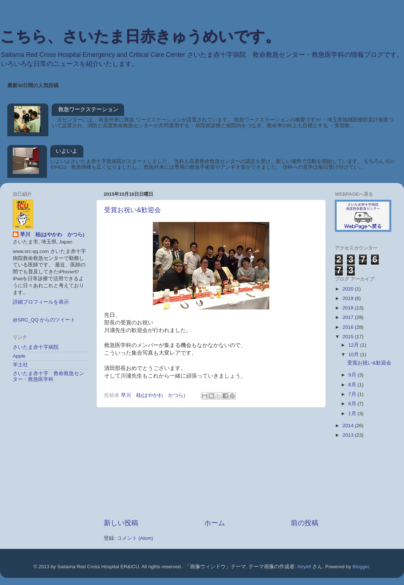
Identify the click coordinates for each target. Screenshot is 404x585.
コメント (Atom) (135, 538)
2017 (348, 317)
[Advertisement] (211, 462)
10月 (354, 354)
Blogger (361, 566)
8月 (352, 384)
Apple (19, 356)
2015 (348, 336)
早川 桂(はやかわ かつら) (52, 234)
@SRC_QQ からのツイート (44, 320)
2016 (348, 327)
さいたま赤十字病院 (36, 347)
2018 (348, 308)
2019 (348, 298)
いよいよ (67, 151)
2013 (348, 435)
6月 (352, 403)
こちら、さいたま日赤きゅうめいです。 (140, 36)
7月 (352, 394)
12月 (354, 345)
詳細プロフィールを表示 (41, 302)
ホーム (214, 523)
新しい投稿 (121, 523)
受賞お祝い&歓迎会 (132, 210)
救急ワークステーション (88, 109)
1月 (352, 413)
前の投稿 (304, 523)
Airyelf (304, 566)
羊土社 (20, 364)
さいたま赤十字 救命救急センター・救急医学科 (48, 376)
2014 (348, 425)
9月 (352, 375)
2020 (348, 289)
